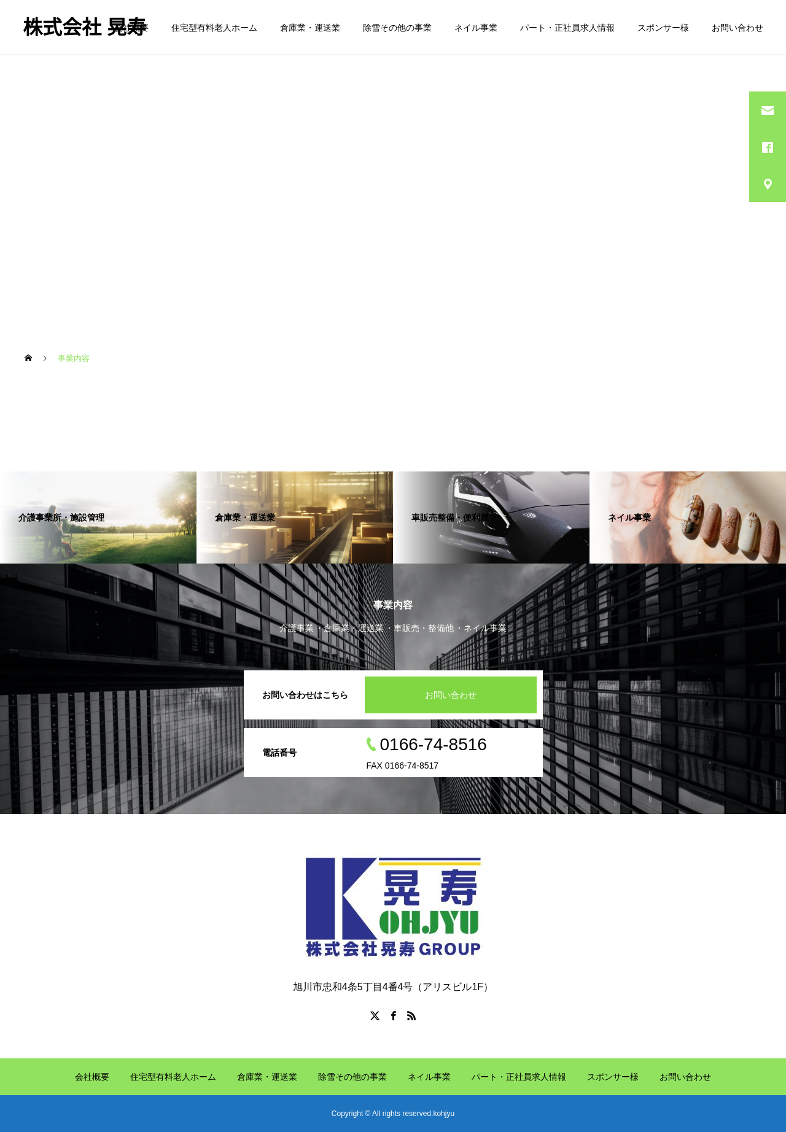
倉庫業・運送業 (310, 28)
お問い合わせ (737, 28)
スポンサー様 (663, 28)
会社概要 (131, 28)
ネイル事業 (475, 28)
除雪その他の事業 (397, 28)
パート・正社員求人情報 (567, 28)
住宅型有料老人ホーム (214, 28)
